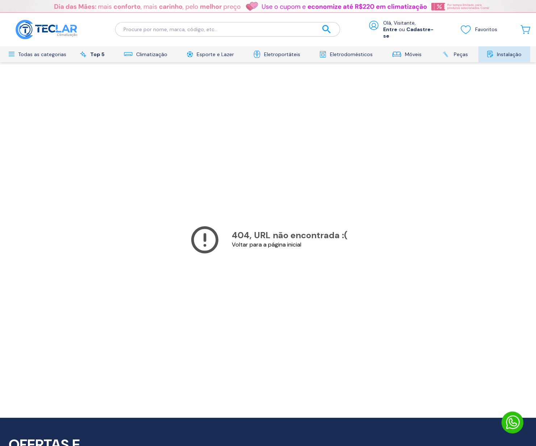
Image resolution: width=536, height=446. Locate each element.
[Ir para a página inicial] (46, 29)
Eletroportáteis (277, 54)
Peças (454, 54)
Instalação (504, 54)
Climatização (145, 54)
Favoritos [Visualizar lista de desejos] (478, 29)
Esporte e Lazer (210, 54)
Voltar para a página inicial (266, 244)
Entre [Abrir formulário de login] (390, 29)
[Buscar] (327, 29)
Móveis (407, 54)
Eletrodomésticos (346, 54)
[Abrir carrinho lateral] (525, 29)
